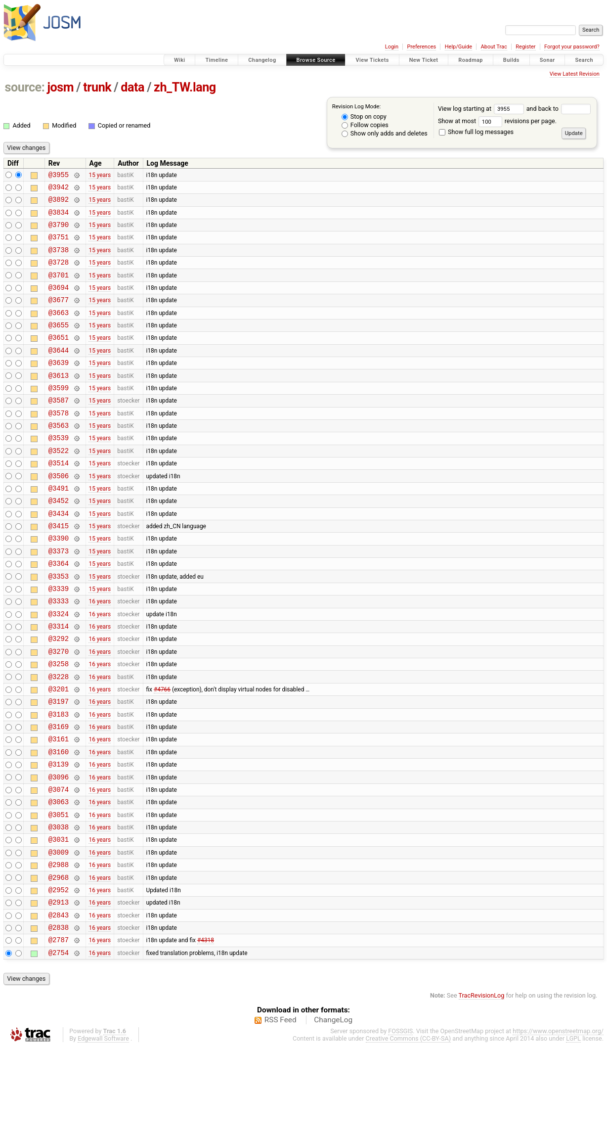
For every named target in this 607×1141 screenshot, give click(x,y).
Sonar (547, 60)
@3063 (58, 877)
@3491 (58, 526)
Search (584, 60)
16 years (99, 652)
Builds (511, 60)
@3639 (58, 386)
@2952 (58, 975)
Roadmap (470, 60)
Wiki (179, 60)
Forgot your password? (572, 47)
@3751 (58, 245)
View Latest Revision (575, 74)
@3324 (58, 667)
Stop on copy (364, 116)
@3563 (58, 456)
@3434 (58, 554)
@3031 (58, 919)
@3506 (58, 512)
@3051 (58, 891)
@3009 (58, 933)
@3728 (58, 273)
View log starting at (482, 108)
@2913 (58, 989)
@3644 (58, 372)
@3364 (58, 610)
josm (60, 87)
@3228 (58, 737)
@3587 (58, 428)
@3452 (58, 540)
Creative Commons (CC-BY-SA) (408, 1132)
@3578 (58, 442)
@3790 (58, 231)
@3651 (58, 358)
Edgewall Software (103, 1132)
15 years (99, 175)
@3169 (58, 793)
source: (25, 87)
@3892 (58, 203)
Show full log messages (476, 132)
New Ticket (423, 60)
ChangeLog (333, 1113)
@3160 (58, 821)
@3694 (58, 302)
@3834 (58, 218)
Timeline (216, 60)
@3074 (58, 863)
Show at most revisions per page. (497, 121)
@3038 (58, 905)
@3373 (58, 596)
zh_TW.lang (185, 87)
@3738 (58, 260)
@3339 (58, 638)
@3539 (58, 470)
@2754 (58, 1045)
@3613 (58, 400)
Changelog (262, 60)
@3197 (58, 765)
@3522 (58, 484)
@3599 (58, 414)
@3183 (58, 779)
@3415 (58, 568)
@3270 (58, 709)
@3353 (58, 625)
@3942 (58, 189)
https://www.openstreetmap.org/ (558, 1124)
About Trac (494, 47)
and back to (558, 108)
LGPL (573, 1132)
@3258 (58, 723)
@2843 (58, 1003)
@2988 (58, 947)
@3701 (58, 288)
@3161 (58, 807)
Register (525, 47)
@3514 (58, 498)
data (132, 87)
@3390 (58, 582)
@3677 (58, 315)
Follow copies (365, 125)
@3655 (58, 344)
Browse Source (316, 60)
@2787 (58, 1031)
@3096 (58, 849)
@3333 (58, 652)
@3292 (58, 694)
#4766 (162, 750)
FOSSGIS (400, 1124)
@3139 (58, 835)
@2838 (58, 1017)
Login (391, 47)
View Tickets (372, 60)
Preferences (421, 47)
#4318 (205, 1031)
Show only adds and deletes (385, 133)
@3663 (58, 330)
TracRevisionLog (482, 1089)
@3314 (58, 680)
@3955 (58, 176)
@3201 (58, 751)
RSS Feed (280, 1113)
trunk (97, 87)
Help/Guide (458, 47)
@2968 (58, 961)
